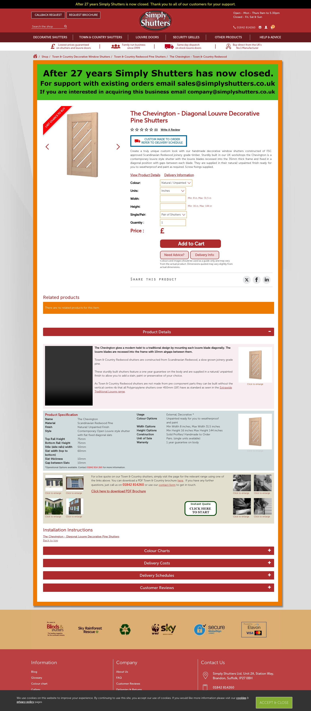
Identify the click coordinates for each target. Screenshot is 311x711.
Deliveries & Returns (129, 689)
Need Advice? (175, 255)
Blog (34, 671)
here (180, 480)
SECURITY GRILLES (186, 37)
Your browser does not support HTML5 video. (69, 376)
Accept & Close (274, 702)
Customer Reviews (157, 587)
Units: (134, 191)
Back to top (50, 540)
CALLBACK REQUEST (48, 15)
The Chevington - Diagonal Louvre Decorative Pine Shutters (81, 536)
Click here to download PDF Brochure (118, 491)
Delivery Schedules (157, 575)
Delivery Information (179, 175)
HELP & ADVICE (270, 37)
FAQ (119, 677)
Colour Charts (157, 551)
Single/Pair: (138, 214)
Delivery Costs (157, 563)
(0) (156, 129)
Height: (135, 207)
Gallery (35, 689)
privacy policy (25, 702)
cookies (241, 698)
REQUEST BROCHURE (83, 15)
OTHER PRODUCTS (228, 37)
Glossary (36, 677)
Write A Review (170, 129)
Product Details (157, 332)
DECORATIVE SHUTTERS (50, 37)
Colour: (135, 183)
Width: (134, 199)
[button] (46, 147)
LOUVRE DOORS (147, 37)
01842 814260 (223, 687)
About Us (122, 671)
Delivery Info (206, 255)
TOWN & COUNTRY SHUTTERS (100, 37)
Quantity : (137, 222)
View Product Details (145, 175)
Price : (137, 231)
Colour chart (39, 683)
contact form (167, 485)
